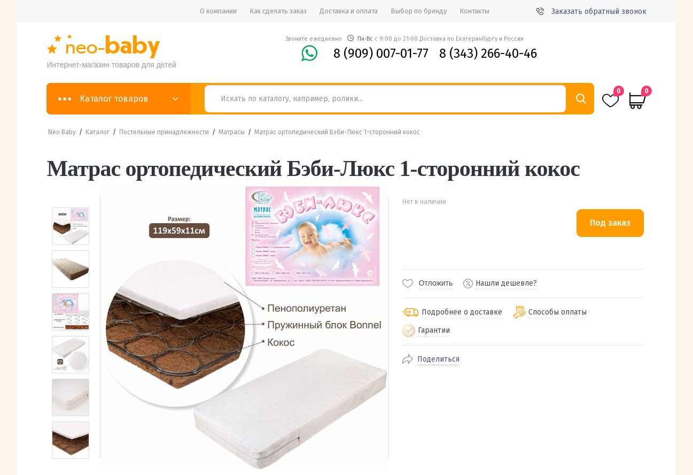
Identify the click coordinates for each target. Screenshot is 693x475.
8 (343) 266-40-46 (488, 53)
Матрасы (232, 132)
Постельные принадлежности (164, 132)
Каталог (97, 132)
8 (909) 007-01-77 (381, 53)
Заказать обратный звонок (591, 11)
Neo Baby (62, 132)
